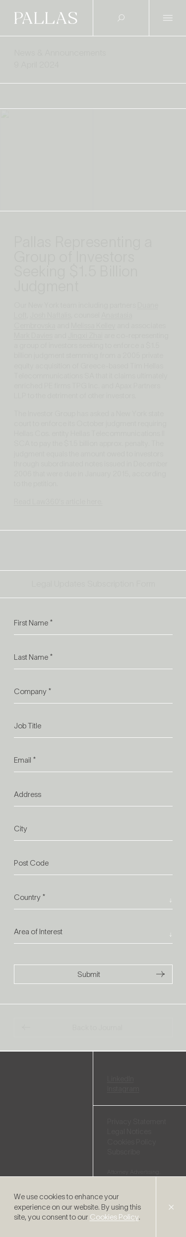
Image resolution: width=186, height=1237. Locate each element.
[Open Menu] (167, 18)
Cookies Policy (114, 1217)
